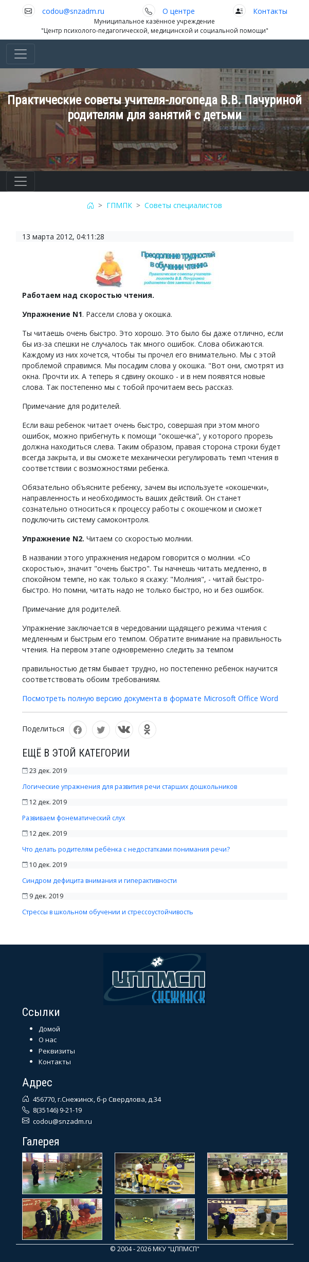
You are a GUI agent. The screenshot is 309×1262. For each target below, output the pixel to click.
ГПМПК (119, 205)
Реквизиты (57, 1051)
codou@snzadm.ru (73, 11)
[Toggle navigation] (20, 54)
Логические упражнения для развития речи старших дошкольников (129, 786)
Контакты (270, 11)
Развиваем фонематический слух (73, 818)
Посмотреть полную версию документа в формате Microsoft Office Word (150, 698)
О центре (178, 11)
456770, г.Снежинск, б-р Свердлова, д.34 (96, 1099)
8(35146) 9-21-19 (56, 1110)
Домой (49, 1028)
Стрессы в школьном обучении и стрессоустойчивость (107, 912)
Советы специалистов (183, 205)
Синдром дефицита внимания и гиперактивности (99, 880)
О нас (48, 1039)
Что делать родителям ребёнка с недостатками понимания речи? (126, 849)
